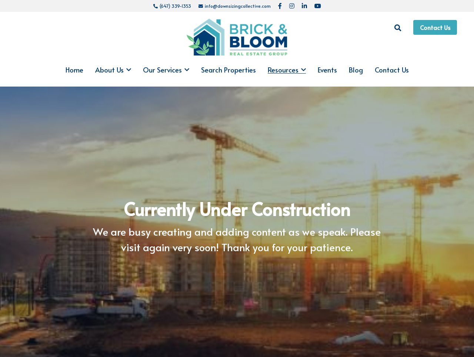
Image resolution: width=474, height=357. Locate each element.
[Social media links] (280, 6)
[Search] (397, 27)
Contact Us (435, 27)
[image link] (237, 36)
